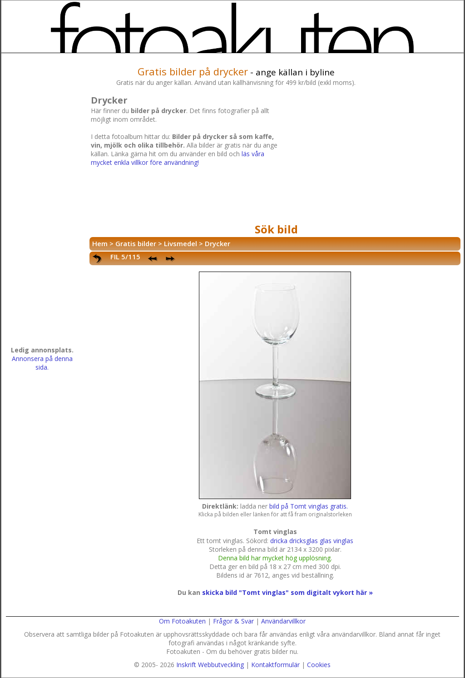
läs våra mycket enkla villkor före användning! (177, 158)
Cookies (319, 664)
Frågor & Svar (233, 621)
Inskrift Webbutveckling (210, 664)
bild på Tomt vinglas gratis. (308, 506)
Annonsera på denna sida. (42, 362)
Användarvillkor (283, 621)
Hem (100, 243)
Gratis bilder (135, 243)
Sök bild (276, 229)
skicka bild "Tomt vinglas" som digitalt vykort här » (287, 592)
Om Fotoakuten (182, 621)
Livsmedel (180, 243)
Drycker (217, 243)
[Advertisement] (371, 156)
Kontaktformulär (275, 664)
